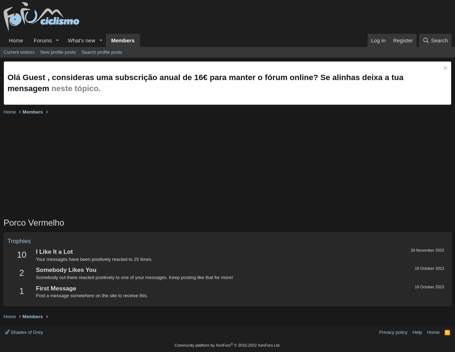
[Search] (435, 40)
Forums (43, 40)
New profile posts (58, 52)
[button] (58, 40)
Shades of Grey (24, 332)
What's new (81, 40)
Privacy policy (393, 332)
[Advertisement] (217, 167)
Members (123, 40)
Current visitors (19, 52)
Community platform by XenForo (227, 345)
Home (16, 40)
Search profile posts (101, 52)
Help (417, 332)
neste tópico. (76, 88)
